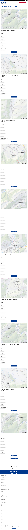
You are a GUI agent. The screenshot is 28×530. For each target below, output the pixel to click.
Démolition (2, 490)
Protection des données (14, 466)
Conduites (1, 504)
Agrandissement (2, 491)
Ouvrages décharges (2, 477)
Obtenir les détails (14, 96)
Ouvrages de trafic (2, 486)
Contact (14, 464)
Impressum (14, 465)
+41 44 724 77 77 (14, 473)
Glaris (1, 516)
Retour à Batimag (2, 0)
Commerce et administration (3, 480)
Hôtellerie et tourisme (3, 479)
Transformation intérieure (3, 493)
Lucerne (1, 518)
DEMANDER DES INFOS (22, 2)
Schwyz (1, 522)
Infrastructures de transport (3, 485)
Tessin (1, 524)
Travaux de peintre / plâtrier (3, 502)
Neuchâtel (2, 519)
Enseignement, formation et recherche (4, 484)
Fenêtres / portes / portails (3, 499)
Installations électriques (3, 498)
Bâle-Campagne (2, 512)
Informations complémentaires (16, 526)
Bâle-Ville (1, 513)
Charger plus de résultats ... (14, 458)
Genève (1, 515)
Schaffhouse (2, 521)
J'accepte (14, 528)
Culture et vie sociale (2, 482)
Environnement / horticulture (3, 507)
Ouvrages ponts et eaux (3, 476)
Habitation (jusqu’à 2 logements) (4, 487)
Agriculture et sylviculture (3, 483)
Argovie (1, 510)
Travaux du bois (2, 501)
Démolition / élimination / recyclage (4, 496)
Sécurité (1, 505)
